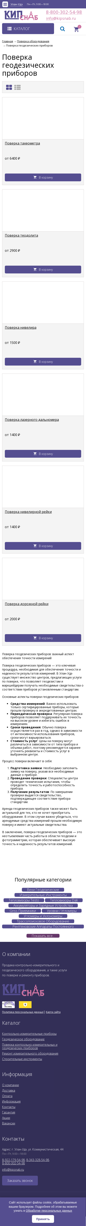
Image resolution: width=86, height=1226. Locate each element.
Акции (6, 1118)
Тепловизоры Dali (64, 900)
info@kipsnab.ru (50, 18)
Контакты (8, 1107)
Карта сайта (53, 1012)
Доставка (8, 1090)
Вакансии (8, 1123)
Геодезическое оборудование (23, 1039)
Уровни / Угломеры (62, 911)
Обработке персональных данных (49, 1210)
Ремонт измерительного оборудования (30, 1053)
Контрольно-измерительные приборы (29, 1034)
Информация (11, 1101)
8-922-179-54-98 (13, 1160)
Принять (43, 1219)
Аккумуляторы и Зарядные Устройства (43, 905)
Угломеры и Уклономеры (43, 916)
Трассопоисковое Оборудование (43, 921)
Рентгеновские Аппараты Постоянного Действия (43, 926)
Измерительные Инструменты (43, 895)
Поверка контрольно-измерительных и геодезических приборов (29, 1046)
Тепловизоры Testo (24, 900)
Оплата (7, 1096)
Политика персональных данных (22, 1012)
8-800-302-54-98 (64, 12)
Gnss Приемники (23, 911)
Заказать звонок (20, 1180)
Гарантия (8, 1112)
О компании (10, 1085)
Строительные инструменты (22, 1059)
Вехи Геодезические (43, 890)
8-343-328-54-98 (37, 1160)
